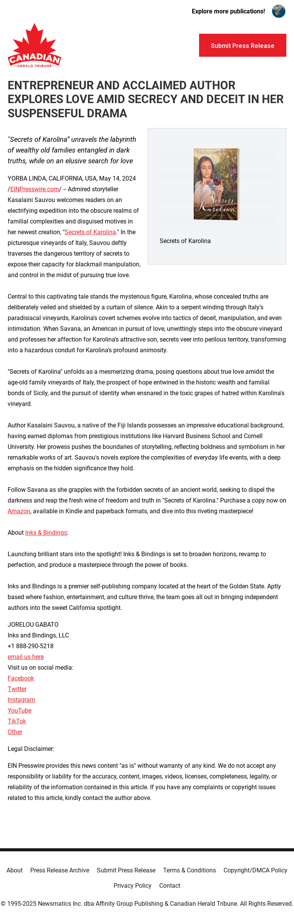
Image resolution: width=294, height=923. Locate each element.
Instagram (21, 699)
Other (15, 732)
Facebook (21, 678)
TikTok (17, 721)
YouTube (19, 710)
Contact (169, 885)
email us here (26, 656)
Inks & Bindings (46, 532)
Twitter (17, 689)
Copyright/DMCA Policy (255, 870)
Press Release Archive (59, 870)
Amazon (19, 511)
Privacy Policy (133, 885)
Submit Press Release (126, 870)
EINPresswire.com (34, 189)
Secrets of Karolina (90, 232)
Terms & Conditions (189, 870)
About (15, 870)
